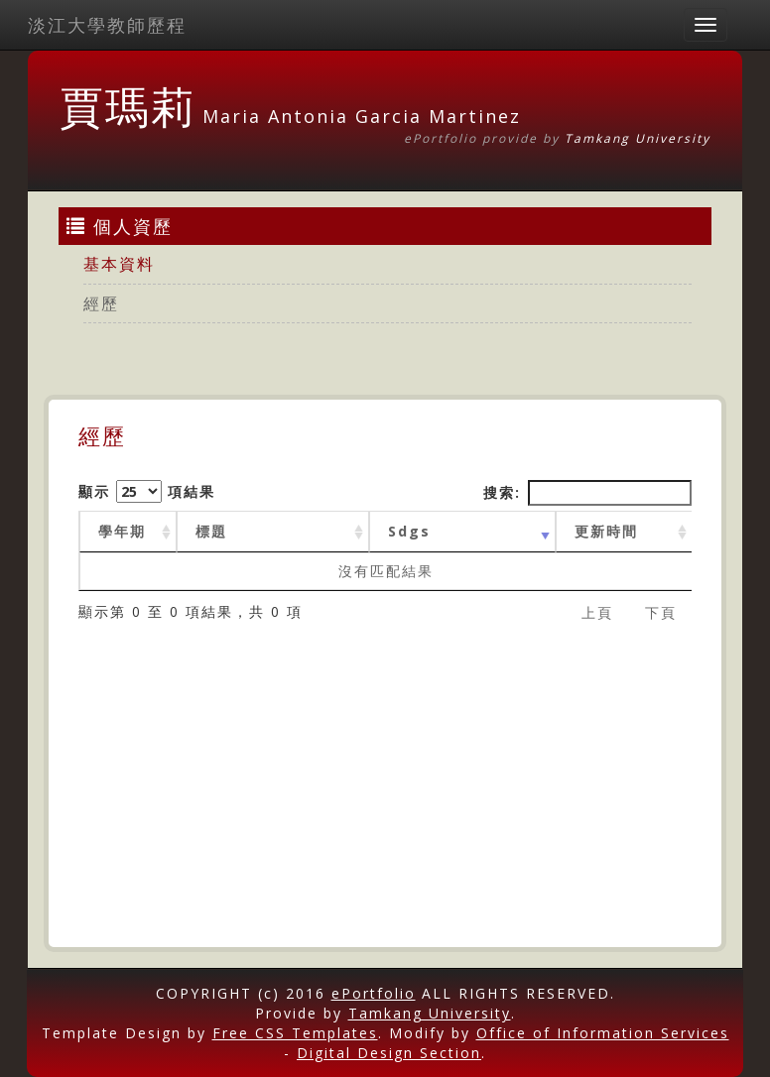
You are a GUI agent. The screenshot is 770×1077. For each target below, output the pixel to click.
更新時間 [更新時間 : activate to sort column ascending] (606, 531)
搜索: (587, 493)
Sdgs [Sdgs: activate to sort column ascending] (409, 531)
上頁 (597, 612)
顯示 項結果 (146, 491)
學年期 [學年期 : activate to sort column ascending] (122, 531)
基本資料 (119, 264)
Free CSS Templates (295, 1032)
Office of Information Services (602, 1032)
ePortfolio (373, 993)
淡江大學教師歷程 (107, 25)
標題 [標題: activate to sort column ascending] (211, 531)
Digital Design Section (389, 1052)
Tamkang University (637, 138)
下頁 (661, 612)
